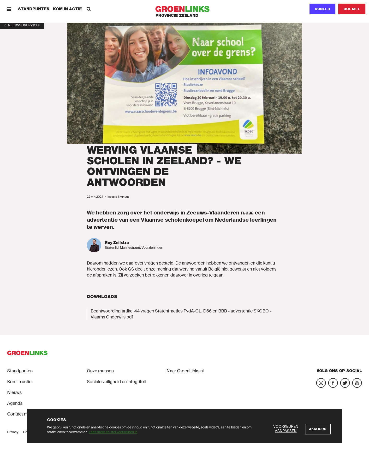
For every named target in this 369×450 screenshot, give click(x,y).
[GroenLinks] (184, 9)
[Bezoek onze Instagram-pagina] (321, 383)
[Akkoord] (318, 429)
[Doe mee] (351, 9)
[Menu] (9, 9)
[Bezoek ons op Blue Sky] (345, 383)
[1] (22, 25)
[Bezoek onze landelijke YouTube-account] (357, 383)
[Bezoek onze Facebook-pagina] (333, 383)
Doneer (322, 9)
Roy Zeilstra (117, 242)
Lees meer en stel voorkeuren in (113, 432)
